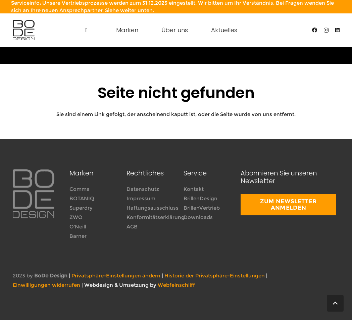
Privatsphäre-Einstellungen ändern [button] (115, 275)
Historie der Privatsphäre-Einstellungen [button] (214, 275)
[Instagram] (326, 30)
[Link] (24, 30)
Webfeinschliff (176, 285)
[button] (335, 303)
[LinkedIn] (337, 30)
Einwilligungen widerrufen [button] (46, 285)
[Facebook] (314, 30)
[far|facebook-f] (303, 276)
